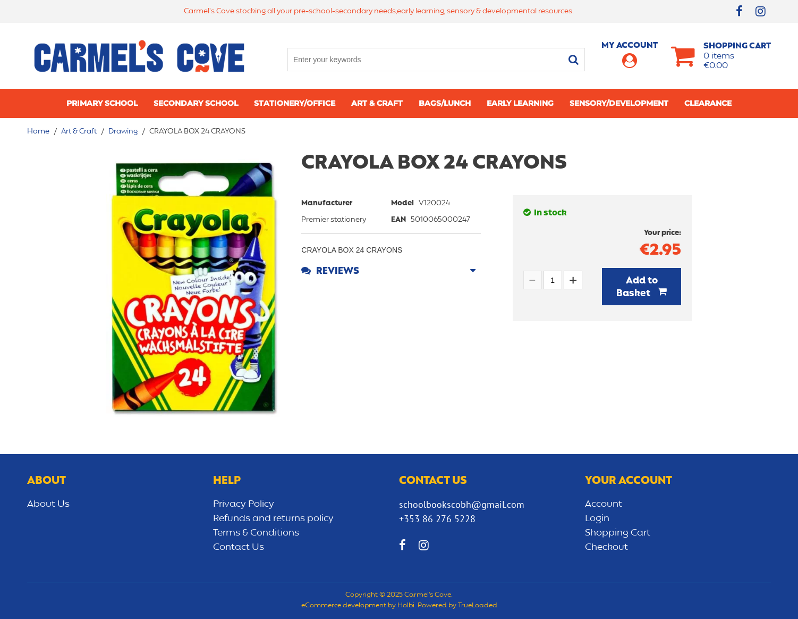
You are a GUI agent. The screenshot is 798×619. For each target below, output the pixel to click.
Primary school (102, 103)
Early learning (520, 103)
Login (597, 518)
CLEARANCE (708, 103)
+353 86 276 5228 (437, 519)
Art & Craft (377, 103)
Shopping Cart (617, 532)
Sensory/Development (619, 103)
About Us (48, 504)
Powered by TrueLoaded (457, 605)
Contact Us (238, 547)
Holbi (405, 605)
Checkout (606, 547)
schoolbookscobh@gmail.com (461, 504)
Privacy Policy (243, 504)
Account (603, 504)
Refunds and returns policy (273, 518)
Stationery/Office (294, 103)
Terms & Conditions (256, 532)
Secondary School (196, 103)
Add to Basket (637, 287)
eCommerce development (343, 605)
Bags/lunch (445, 103)
